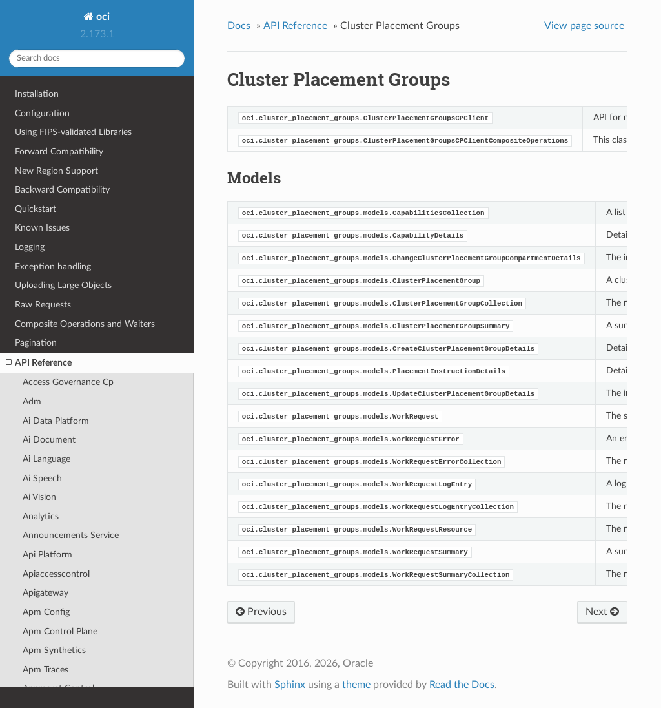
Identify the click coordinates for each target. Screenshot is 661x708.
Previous (261, 612)
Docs (238, 26)
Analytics (41, 516)
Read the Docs (461, 685)
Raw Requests (43, 304)
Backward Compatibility (62, 189)
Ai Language (46, 459)
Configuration (42, 113)
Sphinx (289, 685)
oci (102, 17)
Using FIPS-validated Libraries (73, 132)
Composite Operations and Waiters (85, 324)
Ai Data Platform (56, 421)
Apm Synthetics (54, 650)
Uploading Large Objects (63, 285)
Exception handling (53, 266)
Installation (37, 94)
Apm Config (46, 612)
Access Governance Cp (68, 382)
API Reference (39, 363)
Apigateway (45, 593)
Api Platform (47, 554)
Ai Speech (42, 478)
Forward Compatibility (59, 151)
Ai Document (49, 439)
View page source (584, 26)
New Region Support (56, 171)
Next (602, 612)
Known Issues (42, 228)
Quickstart (35, 209)
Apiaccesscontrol (56, 574)
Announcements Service (71, 535)
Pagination (36, 343)
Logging (30, 247)
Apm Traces (45, 669)
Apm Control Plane (60, 631)
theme (356, 685)
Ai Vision (39, 497)
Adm (32, 401)
